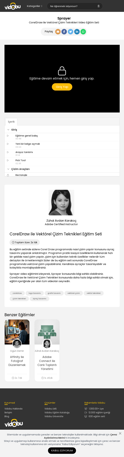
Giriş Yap (62, 87)
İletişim (8, 412)
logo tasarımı (35, 293)
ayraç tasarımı (39, 298)
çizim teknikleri (19, 298)
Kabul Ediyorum (62, 450)
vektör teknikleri (94, 293)
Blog (6, 416)
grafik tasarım (54, 293)
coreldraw (17, 293)
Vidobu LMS (50, 408)
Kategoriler (34, 6)
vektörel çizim (74, 293)
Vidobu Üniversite (53, 416)
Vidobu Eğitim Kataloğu (57, 412)
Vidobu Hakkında (13, 408)
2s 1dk (24, 242)
